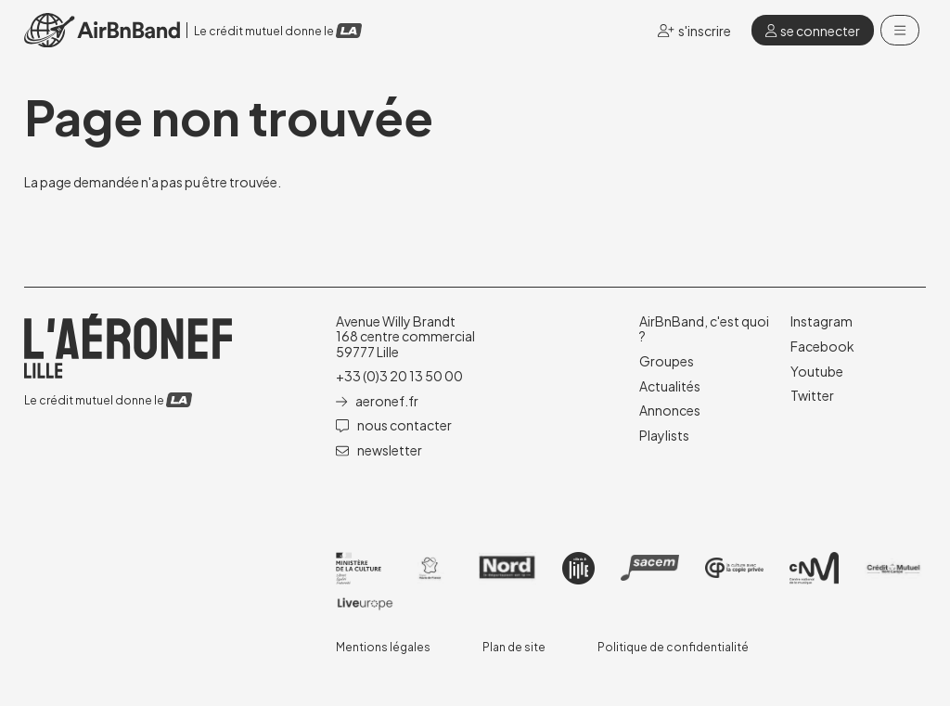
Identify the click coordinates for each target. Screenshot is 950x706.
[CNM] (814, 568)
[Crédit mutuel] (893, 568)
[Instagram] (821, 321)
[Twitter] (812, 395)
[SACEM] (650, 567)
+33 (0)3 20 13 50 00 (399, 375)
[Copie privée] (734, 568)
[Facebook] (822, 346)
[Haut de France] (430, 568)
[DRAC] (358, 568)
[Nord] (507, 568)
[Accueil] (102, 30)
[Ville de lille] (578, 568)
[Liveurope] (365, 604)
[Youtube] (816, 371)
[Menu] (899, 30)
